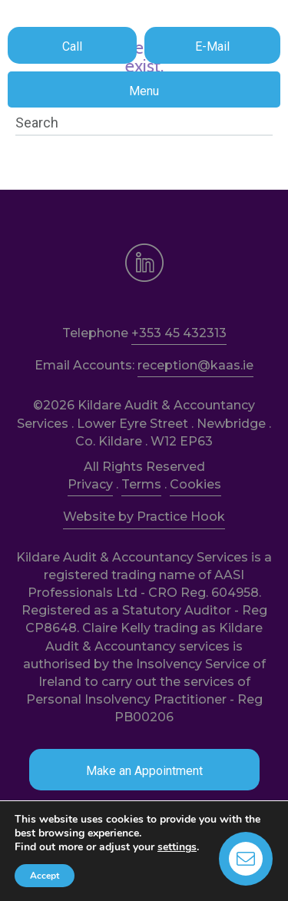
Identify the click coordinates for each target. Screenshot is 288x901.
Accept (44, 876)
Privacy (90, 484)
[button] (72, 45)
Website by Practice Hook (144, 516)
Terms (141, 484)
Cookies (195, 484)
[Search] (144, 123)
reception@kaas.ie (195, 365)
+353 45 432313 (179, 333)
